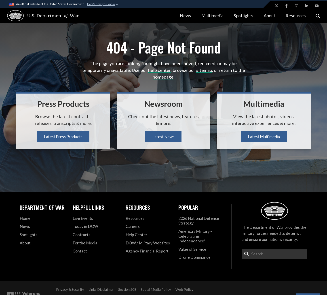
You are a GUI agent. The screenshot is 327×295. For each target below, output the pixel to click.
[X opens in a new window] (276, 5)
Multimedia (212, 15)
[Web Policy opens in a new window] (184, 289)
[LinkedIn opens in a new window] (306, 5)
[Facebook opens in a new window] (286, 5)
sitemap (204, 70)
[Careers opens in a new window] (149, 226)
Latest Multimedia (264, 136)
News (185, 15)
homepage (163, 76)
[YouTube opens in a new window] (316, 5)
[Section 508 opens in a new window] (127, 289)
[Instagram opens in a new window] (296, 5)
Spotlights (243, 15)
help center (159, 70)
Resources (296, 15)
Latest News (163, 136)
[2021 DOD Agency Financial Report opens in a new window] (149, 251)
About (269, 15)
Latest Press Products (63, 136)
